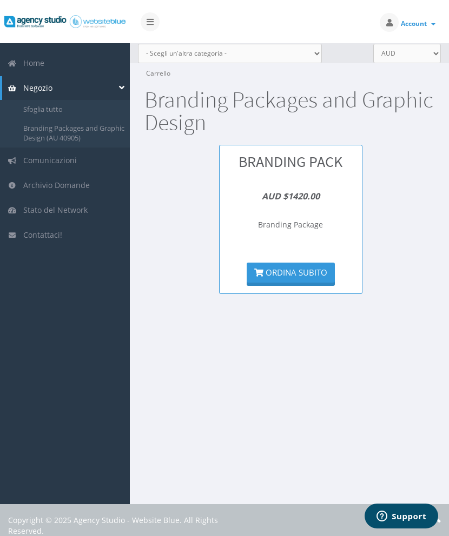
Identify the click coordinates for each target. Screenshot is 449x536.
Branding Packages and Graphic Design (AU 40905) (73, 133)
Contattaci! (35, 235)
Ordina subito (290, 272)
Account (418, 23)
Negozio (30, 88)
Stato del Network (48, 210)
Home (26, 63)
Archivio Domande (49, 185)
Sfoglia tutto (43, 109)
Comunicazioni (42, 160)
